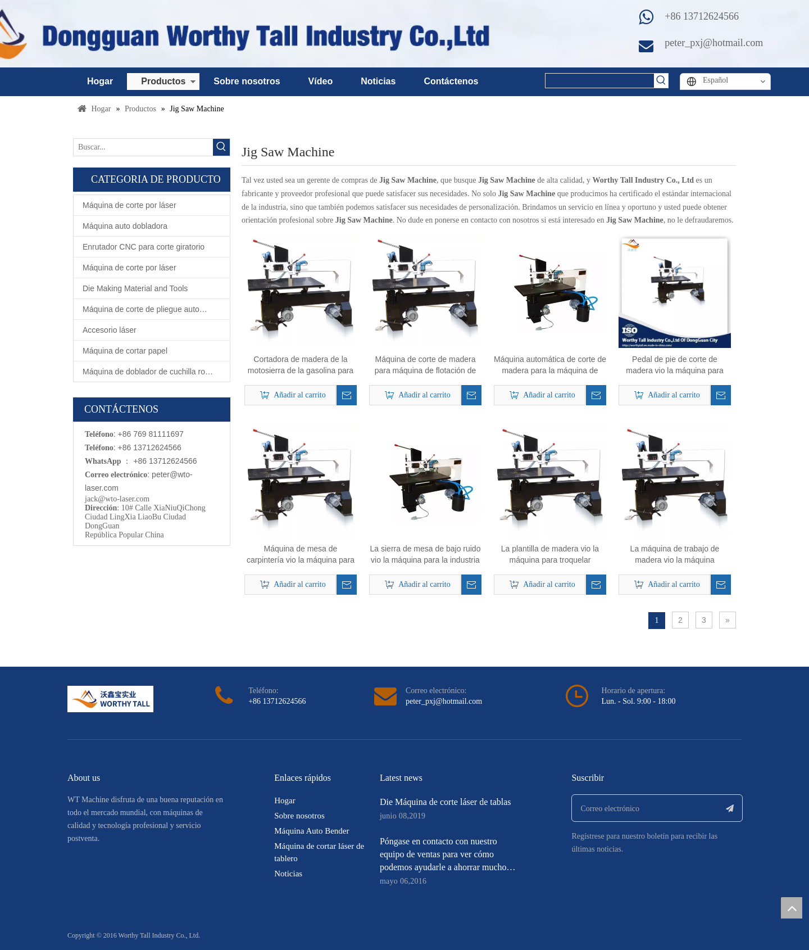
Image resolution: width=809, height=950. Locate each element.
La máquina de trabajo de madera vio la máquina (675, 554)
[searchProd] (600, 81)
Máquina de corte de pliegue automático (152, 309)
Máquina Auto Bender (311, 830)
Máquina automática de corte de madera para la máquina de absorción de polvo (550, 365)
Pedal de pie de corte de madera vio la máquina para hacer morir (675, 365)
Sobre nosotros (246, 81)
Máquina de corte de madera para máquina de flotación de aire (425, 365)
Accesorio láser (110, 329)
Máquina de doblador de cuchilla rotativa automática (156, 371)
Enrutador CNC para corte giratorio (143, 246)
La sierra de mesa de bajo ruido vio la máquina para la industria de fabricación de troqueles (425, 555)
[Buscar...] (143, 147)
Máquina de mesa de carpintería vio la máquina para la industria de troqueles (300, 555)
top (791, 908)
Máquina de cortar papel (125, 350)
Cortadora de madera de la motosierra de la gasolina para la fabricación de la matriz (300, 365)
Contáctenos (451, 81)
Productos (163, 81)
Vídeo (320, 81)
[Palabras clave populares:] (661, 81)
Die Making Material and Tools (135, 288)
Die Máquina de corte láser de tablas (445, 802)
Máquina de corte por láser (129, 205)
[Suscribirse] (730, 808)
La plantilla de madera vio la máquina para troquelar (550, 554)
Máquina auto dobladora (125, 225)
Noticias (378, 81)
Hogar (100, 81)
